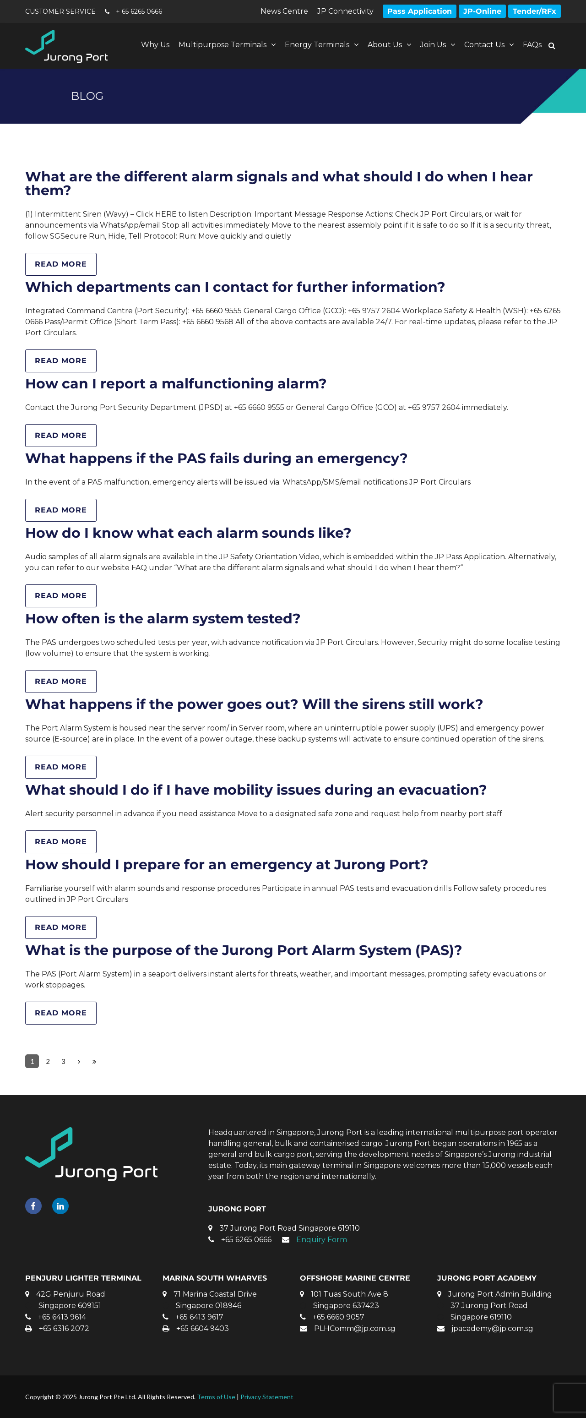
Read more (61, 264)
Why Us (155, 44)
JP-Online (482, 11)
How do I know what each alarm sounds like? (188, 532)
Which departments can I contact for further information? (235, 286)
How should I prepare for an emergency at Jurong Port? (227, 864)
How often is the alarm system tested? (163, 618)
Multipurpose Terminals (222, 44)
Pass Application (419, 11)
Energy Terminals (317, 44)
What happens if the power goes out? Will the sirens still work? (254, 704)
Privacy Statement (266, 1397)
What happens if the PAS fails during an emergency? (216, 458)
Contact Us (484, 44)
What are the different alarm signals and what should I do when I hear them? (279, 183)
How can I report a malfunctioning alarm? (176, 383)
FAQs (532, 44)
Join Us (433, 44)
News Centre (284, 11)
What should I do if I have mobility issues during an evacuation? (256, 789)
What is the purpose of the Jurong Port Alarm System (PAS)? (243, 950)
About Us (385, 44)
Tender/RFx (534, 11)
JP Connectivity (345, 11)
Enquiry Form (321, 1239)
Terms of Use (216, 1397)
